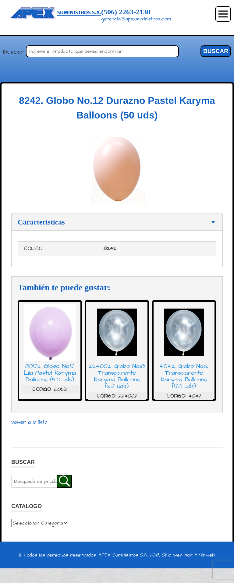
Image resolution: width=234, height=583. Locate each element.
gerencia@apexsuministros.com (136, 19)
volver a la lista (29, 422)
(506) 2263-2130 (126, 12)
